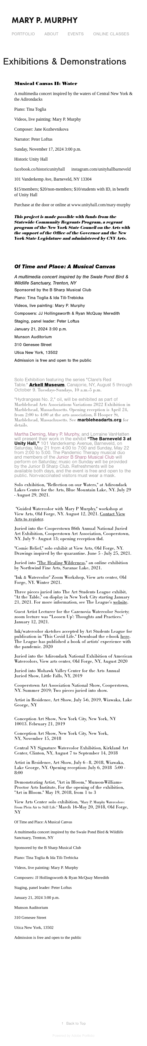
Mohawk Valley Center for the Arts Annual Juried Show (67, 673)
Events (76, 34)
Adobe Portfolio (82, 1036)
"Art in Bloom (70, 782)
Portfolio (23, 34)
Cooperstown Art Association (73, 533)
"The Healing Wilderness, (61, 563)
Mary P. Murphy (45, 20)
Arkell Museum (46, 385)
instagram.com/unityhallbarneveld (101, 169)
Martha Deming (29, 434)
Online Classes (111, 34)
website (120, 602)
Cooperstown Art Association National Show (57, 685)
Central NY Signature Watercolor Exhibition (57, 748)
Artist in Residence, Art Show (42, 700)
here (124, 636)
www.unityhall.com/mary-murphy (100, 204)
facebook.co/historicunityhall (39, 169)
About (51, 34)
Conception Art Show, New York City (50, 719)
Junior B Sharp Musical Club (85, 457)
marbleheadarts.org (99, 420)
